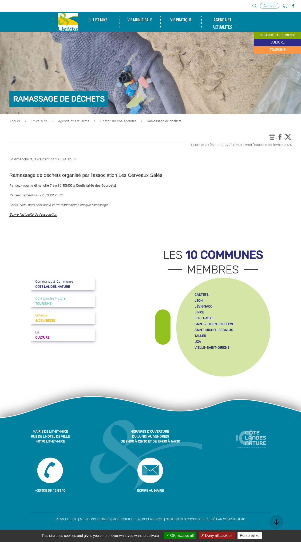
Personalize (250, 536)
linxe (199, 312)
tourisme (277, 49)
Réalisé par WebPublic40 (223, 519)
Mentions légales (95, 519)
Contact (270, 6)
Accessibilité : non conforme (138, 519)
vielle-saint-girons (212, 348)
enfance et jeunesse (277, 35)
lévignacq (203, 307)
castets (201, 295)
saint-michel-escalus (213, 330)
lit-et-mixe (203, 318)
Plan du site (66, 519)
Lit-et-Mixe (39, 121)
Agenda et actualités (73, 121)
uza (197, 342)
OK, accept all (180, 536)
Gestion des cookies (183, 519)
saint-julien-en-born (213, 324)
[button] (254, 6)
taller (200, 336)
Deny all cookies (217, 536)
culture (277, 42)
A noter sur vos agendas (117, 121)
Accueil (14, 121)
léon (198, 301)
